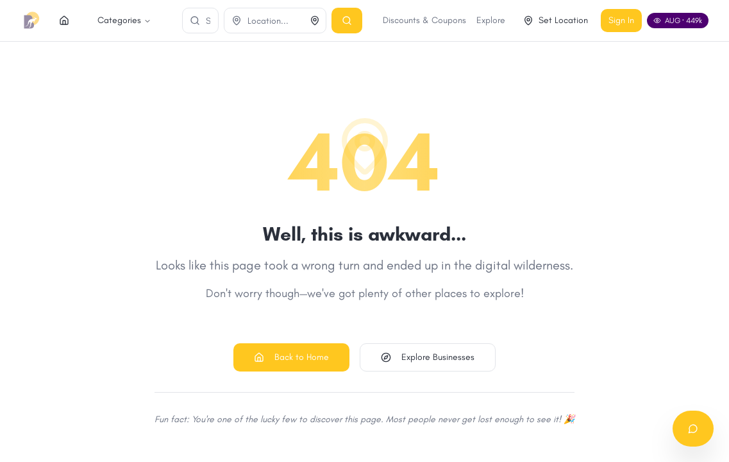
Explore (557, 20)
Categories (104, 20)
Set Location (622, 20)
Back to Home (291, 357)
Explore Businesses (427, 357)
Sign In (688, 20)
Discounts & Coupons (491, 20)
